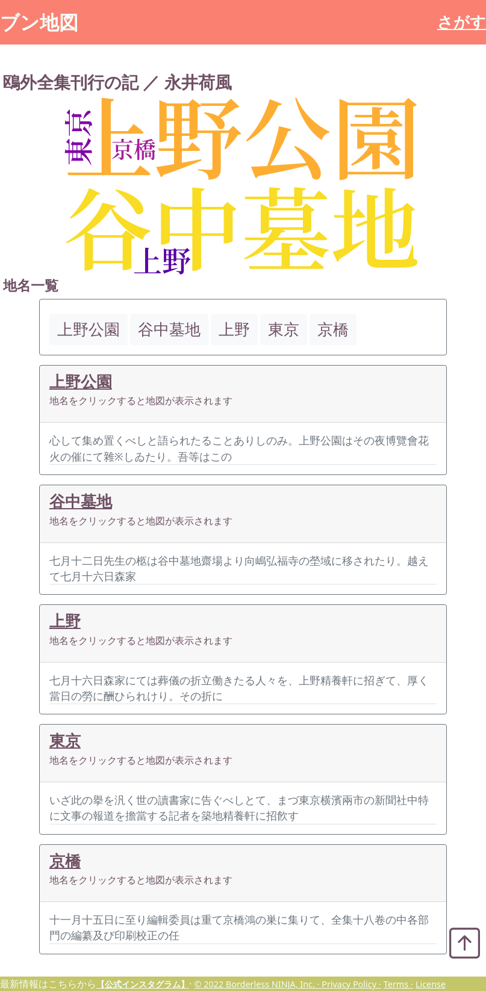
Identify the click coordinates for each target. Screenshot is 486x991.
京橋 (65, 860)
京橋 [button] (333, 329)
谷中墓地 (80, 501)
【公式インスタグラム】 (142, 984)
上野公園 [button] (88, 329)
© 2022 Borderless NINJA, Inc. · (258, 984)
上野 (65, 620)
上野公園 (80, 381)
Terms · (398, 984)
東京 (65, 740)
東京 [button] (283, 329)
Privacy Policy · (351, 984)
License (431, 984)
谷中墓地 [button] (169, 329)
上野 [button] (234, 329)
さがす (461, 21)
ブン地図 (39, 22)
